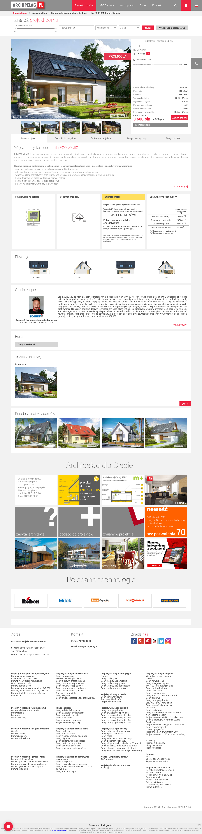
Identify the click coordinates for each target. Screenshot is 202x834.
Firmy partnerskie (154, 745)
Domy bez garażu (19, 769)
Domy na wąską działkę (112, 710)
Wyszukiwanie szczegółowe (172, 28)
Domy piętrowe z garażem (68, 746)
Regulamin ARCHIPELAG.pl (159, 775)
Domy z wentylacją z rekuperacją (26, 681)
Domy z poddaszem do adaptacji (71, 736)
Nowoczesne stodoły (21, 683)
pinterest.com (148, 641)
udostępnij (150, 41)
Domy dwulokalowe (20, 738)
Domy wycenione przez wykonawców (163, 712)
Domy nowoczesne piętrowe (69, 686)
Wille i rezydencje (19, 718)
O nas (143, 5)
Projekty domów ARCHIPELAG (176, 807)
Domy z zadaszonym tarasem (70, 713)
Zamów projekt (179, 118)
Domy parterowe (64, 731)
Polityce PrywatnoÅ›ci (60, 830)
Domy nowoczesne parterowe (70, 683)
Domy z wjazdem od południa (115, 713)
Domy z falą (106, 736)
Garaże (14, 731)
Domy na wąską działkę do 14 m (116, 715)
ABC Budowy (106, 5)
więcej (185, 404)
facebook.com (134, 641)
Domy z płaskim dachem (112, 733)
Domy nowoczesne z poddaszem (71, 688)
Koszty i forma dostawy (157, 780)
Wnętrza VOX (173, 138)
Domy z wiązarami (64, 762)
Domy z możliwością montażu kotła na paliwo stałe (74, 767)
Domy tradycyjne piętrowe (113, 683)
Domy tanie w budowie (111, 697)
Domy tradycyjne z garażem (114, 688)
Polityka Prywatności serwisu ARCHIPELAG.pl (160, 771)
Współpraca (126, 5)
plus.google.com (141, 641)
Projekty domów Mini (111, 702)
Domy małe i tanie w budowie (25, 710)
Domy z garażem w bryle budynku (27, 766)
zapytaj (160, 41)
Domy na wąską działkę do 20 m (116, 722)
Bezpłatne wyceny (137, 138)
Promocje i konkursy (155, 743)
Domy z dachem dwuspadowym (116, 731)
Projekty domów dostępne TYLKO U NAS (165, 725)
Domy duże (16, 715)
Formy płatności (153, 777)
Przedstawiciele (153, 748)
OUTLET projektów (155, 729)
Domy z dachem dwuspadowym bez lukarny (121, 750)
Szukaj (147, 28)
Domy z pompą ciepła (21, 686)
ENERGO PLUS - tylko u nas (24, 678)
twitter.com (161, 641)
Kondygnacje (103, 28)
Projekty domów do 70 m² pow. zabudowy (166, 734)
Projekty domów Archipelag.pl (28, 5)
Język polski (196, 6)
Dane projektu (28, 138)
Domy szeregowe (19, 736)
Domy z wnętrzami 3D (156, 727)
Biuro (148, 756)
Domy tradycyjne (109, 678)
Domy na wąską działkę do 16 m (116, 718)
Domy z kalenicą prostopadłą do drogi (119, 746)
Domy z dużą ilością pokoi (68, 710)
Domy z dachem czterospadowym (117, 738)
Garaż (123, 28)
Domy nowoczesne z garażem (70, 691)
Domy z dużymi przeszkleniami (70, 681)
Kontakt (156, 5)
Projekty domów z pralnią (68, 722)
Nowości (105, 768)
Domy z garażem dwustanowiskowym (29, 764)
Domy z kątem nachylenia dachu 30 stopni (121, 743)
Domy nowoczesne (65, 676)
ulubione (169, 41)
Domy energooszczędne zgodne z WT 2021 (31, 688)
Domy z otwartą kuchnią (67, 715)
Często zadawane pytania (158, 759)
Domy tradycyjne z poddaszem (115, 686)
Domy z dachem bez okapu (113, 741)
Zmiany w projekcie (101, 138)
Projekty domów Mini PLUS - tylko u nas (29, 691)
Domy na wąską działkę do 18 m (116, 720)
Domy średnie (17, 713)
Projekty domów (84, 5)
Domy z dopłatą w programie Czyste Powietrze (28, 694)
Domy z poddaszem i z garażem (71, 748)
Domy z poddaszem (65, 733)
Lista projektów (39, 13)
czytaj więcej (181, 188)
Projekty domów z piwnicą (68, 720)
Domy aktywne (63, 695)
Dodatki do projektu (65, 138)
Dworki (104, 676)
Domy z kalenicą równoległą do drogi (69, 13)
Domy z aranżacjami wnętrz (159, 705)
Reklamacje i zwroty (155, 782)
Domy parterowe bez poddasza (70, 741)
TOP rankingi (107, 759)
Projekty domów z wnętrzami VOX (162, 732)
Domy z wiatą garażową (22, 759)
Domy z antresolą (64, 718)
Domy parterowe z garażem (69, 743)
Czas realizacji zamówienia (158, 784)
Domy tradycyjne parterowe (114, 681)
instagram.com (168, 641)
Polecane (150, 708)
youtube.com (154, 641)
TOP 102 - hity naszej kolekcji (159, 686)
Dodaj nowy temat (26, 344)
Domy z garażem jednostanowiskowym (29, 762)
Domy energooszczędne (22, 676)
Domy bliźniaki (18, 733)
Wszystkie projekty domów (158, 676)
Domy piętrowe (63, 738)
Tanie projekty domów (111, 699)
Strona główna (20, 13)
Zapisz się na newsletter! (157, 761)
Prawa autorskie (154, 787)
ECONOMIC (140, 49)
